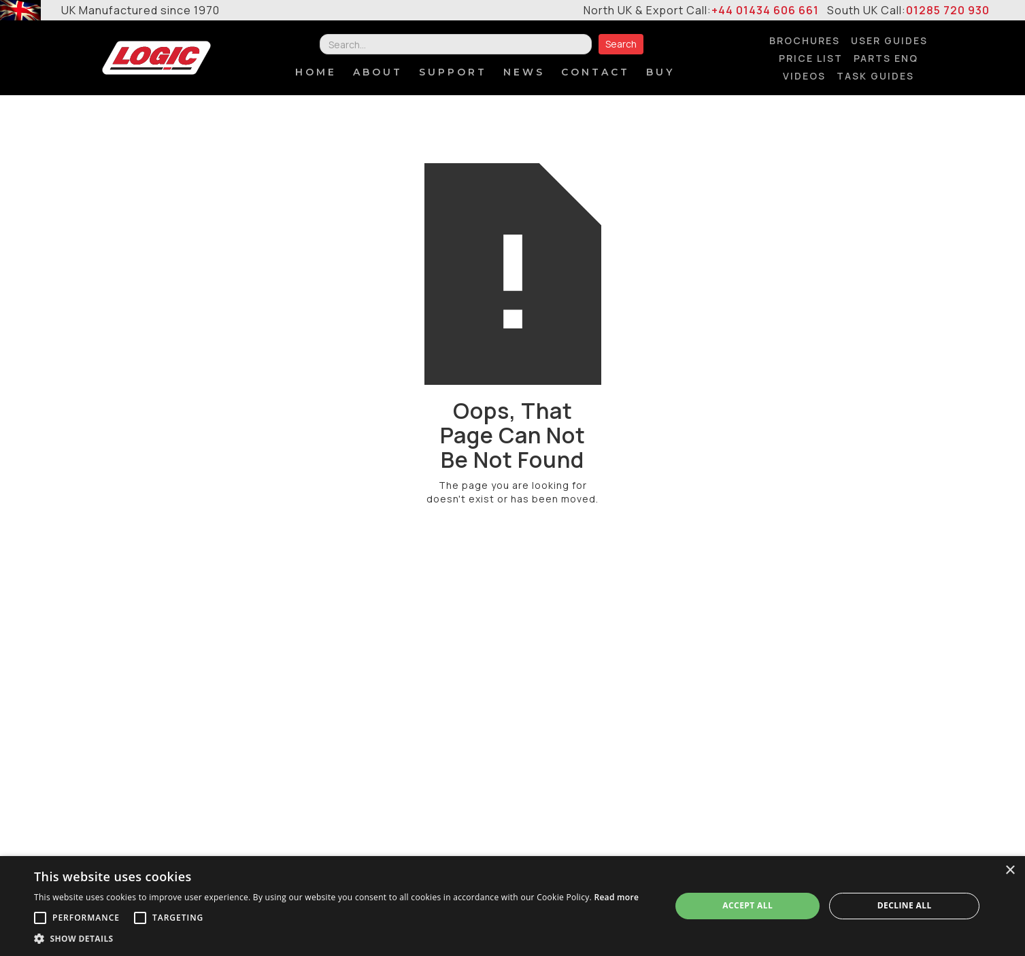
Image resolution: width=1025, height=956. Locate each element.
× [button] (1010, 871)
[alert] (512, 906)
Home (316, 72)
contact (595, 72)
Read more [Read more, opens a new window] (616, 897)
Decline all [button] (904, 905)
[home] (156, 58)
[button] (336, 939)
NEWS (524, 72)
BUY (660, 72)
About (378, 72)
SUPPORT (453, 72)
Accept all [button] (747, 905)
